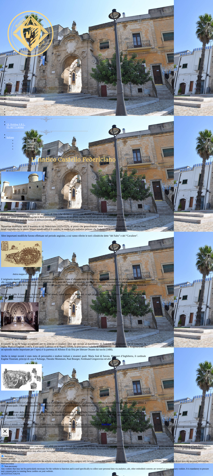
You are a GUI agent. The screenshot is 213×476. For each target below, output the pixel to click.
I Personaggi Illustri (16, 114)
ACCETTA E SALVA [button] (10, 473)
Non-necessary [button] (7, 463)
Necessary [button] (5, 453)
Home (9, 83)
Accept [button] (98, 424)
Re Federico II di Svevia (19, 98)
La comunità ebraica (17, 101)
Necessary (8, 456)
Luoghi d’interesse (16, 111)
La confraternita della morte (21, 96)
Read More (106, 424)
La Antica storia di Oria (19, 93)
